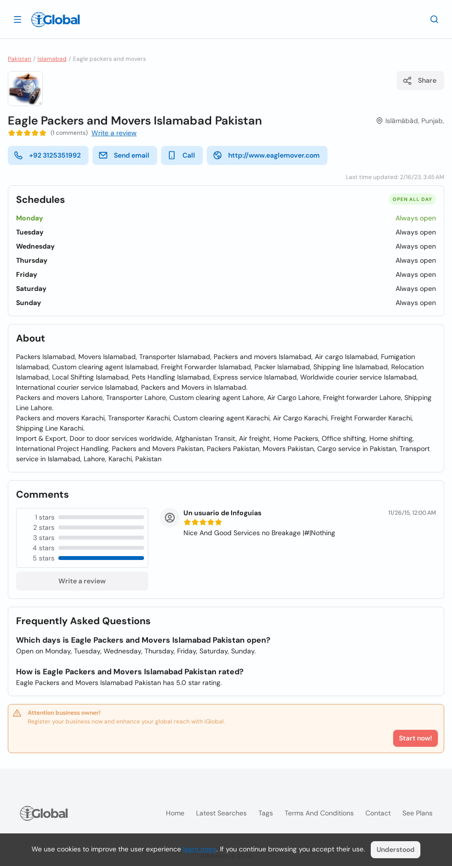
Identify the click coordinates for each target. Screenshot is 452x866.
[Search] (434, 19)
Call (181, 155)
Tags (265, 813)
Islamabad (52, 59)
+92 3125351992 (47, 155)
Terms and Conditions (319, 813)
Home (175, 813)
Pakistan (19, 59)
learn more (200, 849)
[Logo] (55, 19)
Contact (378, 813)
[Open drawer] (17, 19)
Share (419, 81)
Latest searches (221, 813)
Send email (123, 155)
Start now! (415, 738)
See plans (417, 813)
